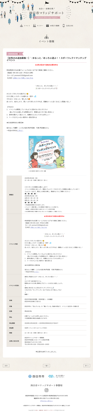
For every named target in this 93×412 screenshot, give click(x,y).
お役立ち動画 (54, 25)
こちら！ (20, 130)
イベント (21, 25)
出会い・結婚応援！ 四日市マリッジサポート (45, 409)
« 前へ (6, 365)
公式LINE (71, 25)
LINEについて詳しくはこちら (23, 77)
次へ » (87, 365)
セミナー (37, 25)
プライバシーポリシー (46, 400)
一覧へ (46, 365)
